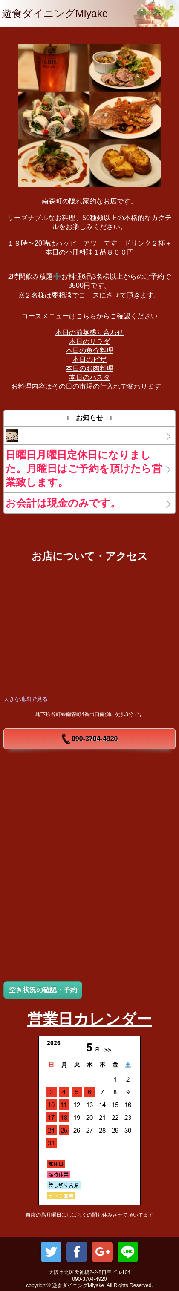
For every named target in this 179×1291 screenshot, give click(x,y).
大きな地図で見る (25, 699)
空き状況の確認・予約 (43, 989)
